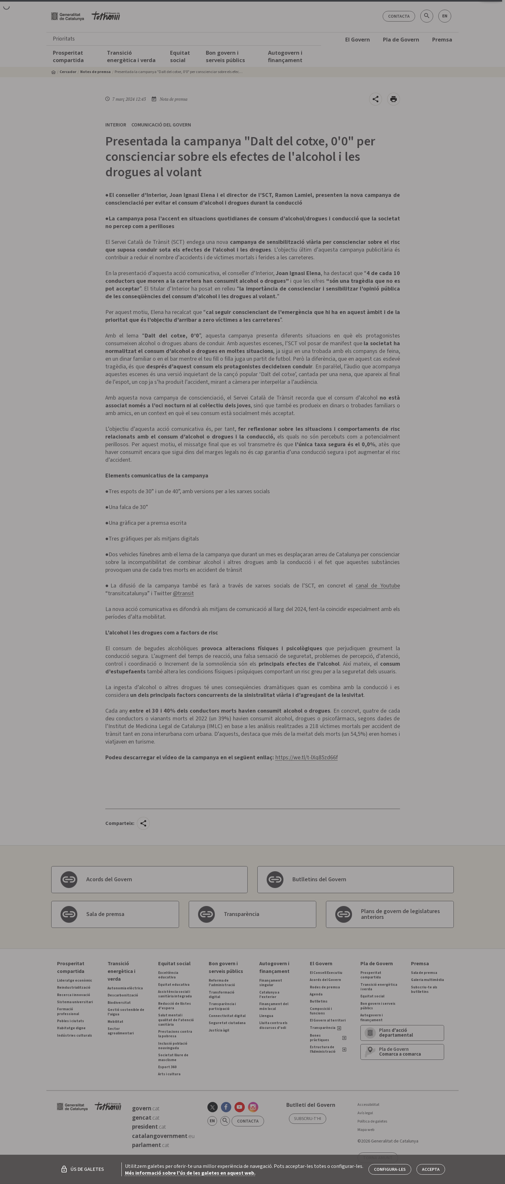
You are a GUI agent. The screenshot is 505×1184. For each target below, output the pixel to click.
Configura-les (390, 1169)
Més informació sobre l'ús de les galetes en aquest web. (190, 1173)
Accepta (431, 1169)
